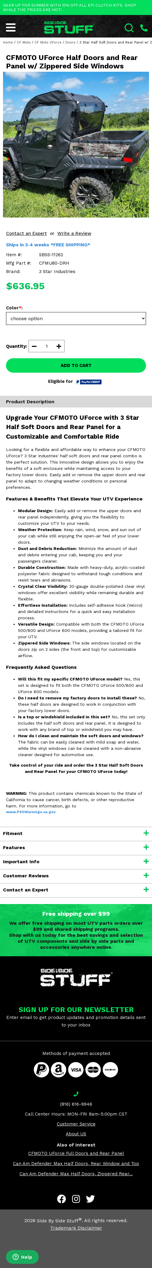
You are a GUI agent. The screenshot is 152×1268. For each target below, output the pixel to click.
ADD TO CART (76, 365)
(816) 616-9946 (76, 1104)
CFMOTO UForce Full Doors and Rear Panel (76, 1153)
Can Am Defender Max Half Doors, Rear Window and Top (76, 1163)
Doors (70, 42)
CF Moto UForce (48, 42)
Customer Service (76, 1124)
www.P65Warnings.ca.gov (31, 812)
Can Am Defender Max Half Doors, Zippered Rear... (76, 1173)
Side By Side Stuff (59, 1221)
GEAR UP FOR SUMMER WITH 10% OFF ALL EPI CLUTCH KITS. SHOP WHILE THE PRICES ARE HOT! (69, 7)
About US (76, 1134)
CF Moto (24, 42)
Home (8, 42)
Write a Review (74, 233)
